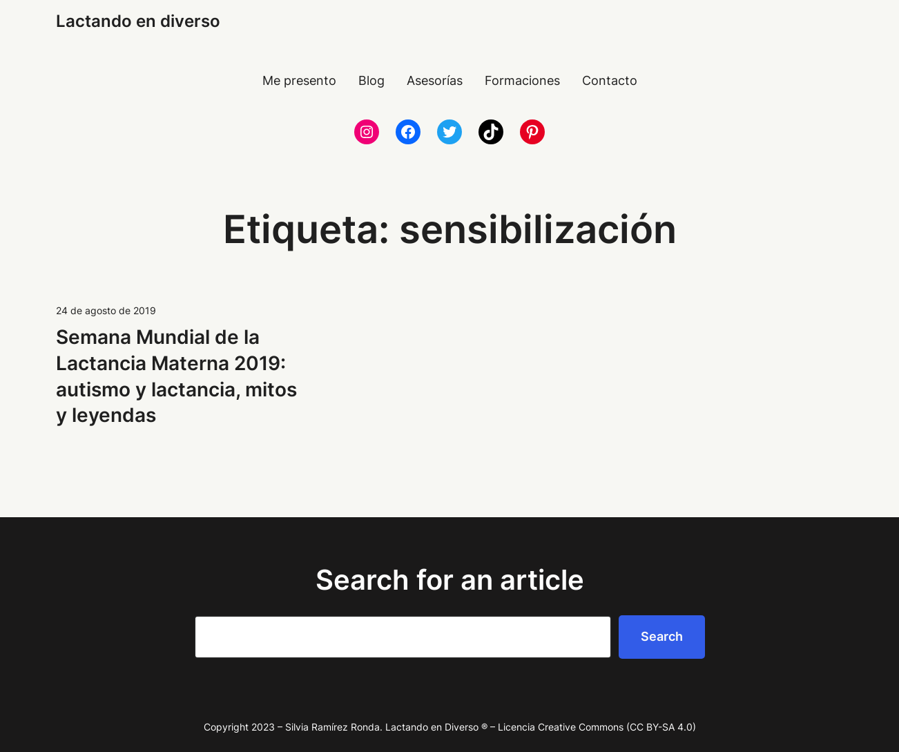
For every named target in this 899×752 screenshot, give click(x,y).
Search (662, 636)
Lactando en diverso (138, 21)
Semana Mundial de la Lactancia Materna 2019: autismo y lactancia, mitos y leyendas (176, 376)
